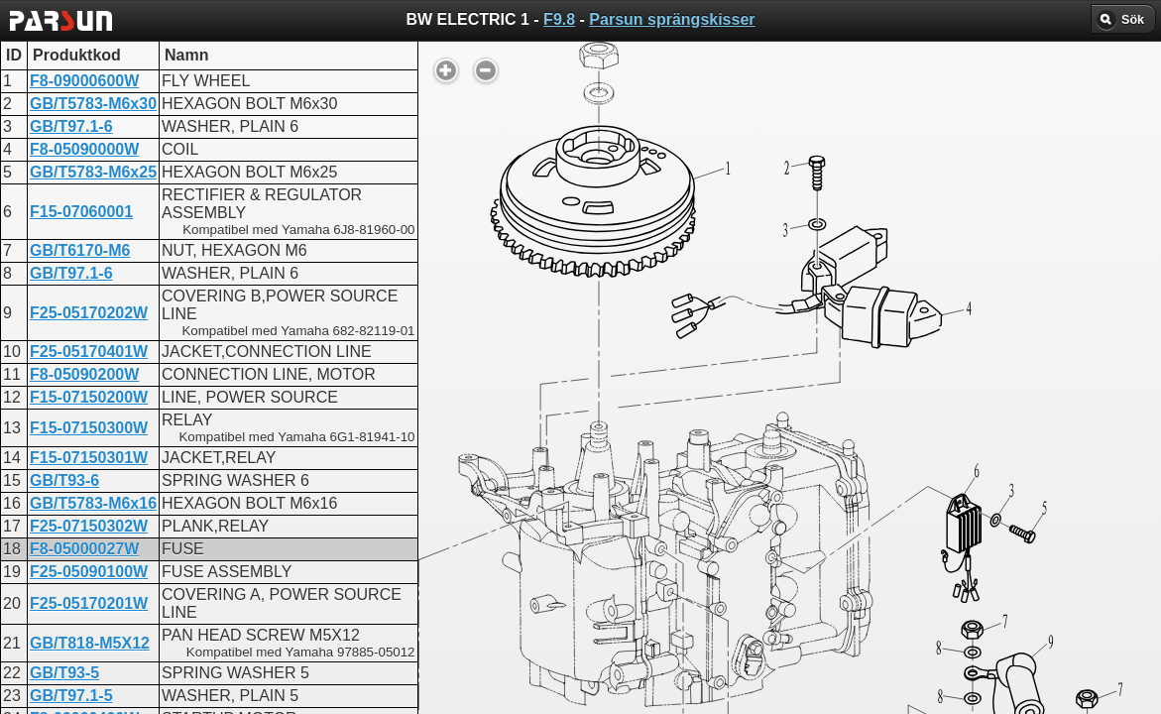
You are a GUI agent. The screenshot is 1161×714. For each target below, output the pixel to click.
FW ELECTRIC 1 (530, 520)
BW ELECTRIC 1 (530, 502)
